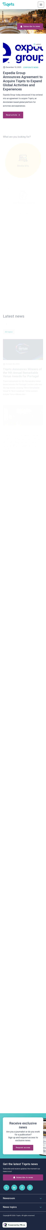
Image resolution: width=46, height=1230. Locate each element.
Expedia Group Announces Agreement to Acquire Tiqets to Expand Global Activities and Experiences (23, 81)
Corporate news (30, 67)
